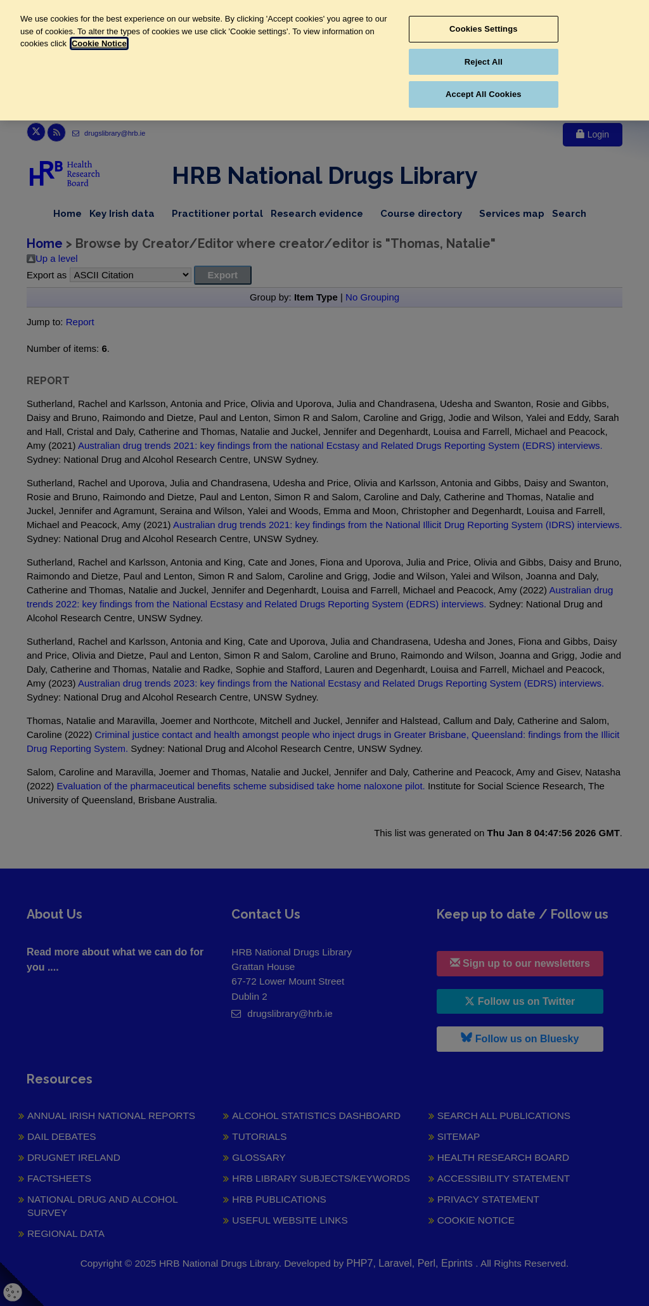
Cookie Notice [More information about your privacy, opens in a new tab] (99, 43)
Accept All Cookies (484, 94)
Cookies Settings (483, 29)
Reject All (484, 62)
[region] (324, 60)
